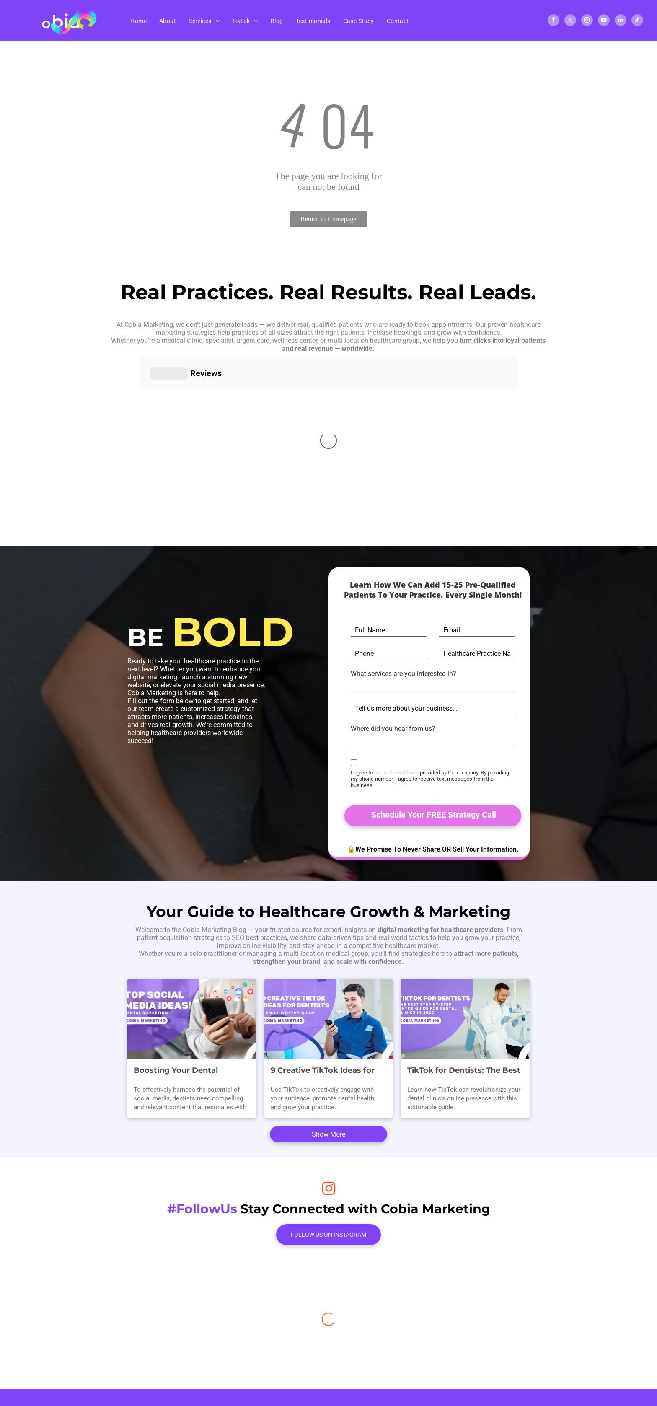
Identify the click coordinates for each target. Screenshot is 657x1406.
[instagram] (587, 21)
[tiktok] (637, 21)
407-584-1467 (349, 1288)
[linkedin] (620, 21)
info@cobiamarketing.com (367, 1304)
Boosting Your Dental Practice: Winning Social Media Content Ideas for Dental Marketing (181, 1054)
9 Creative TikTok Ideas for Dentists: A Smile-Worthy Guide (323, 1054)
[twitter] (570, 21)
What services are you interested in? (403, 674)
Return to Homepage (328, 219)
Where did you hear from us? (393, 729)
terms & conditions (396, 772)
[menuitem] (138, 21)
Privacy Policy (349, 1348)
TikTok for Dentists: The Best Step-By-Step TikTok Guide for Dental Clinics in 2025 (463, 1054)
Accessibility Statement (412, 1348)
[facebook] (553, 21)
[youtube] (604, 21)
